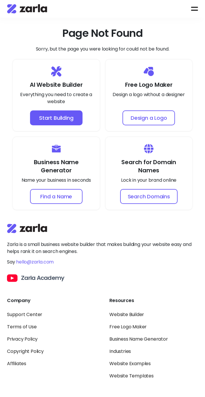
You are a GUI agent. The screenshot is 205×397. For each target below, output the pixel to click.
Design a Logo (149, 118)
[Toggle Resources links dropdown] (153, 304)
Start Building (56, 118)
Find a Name (56, 196)
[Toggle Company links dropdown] (51, 304)
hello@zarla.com (35, 262)
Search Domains (149, 196)
